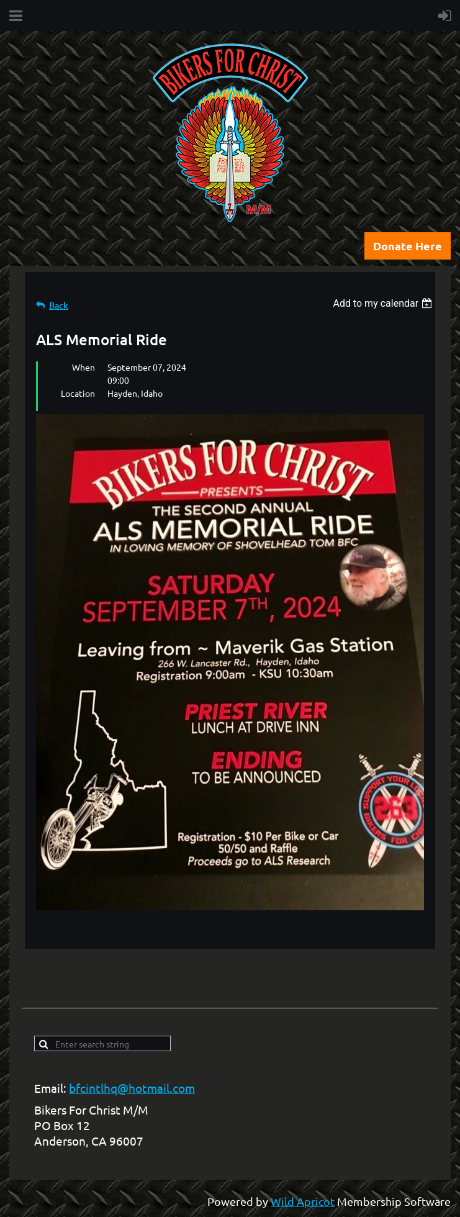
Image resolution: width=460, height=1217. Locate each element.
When (83, 367)
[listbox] (384, 303)
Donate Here (407, 245)
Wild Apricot (303, 1201)
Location (78, 393)
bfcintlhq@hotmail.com (132, 1087)
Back (58, 305)
